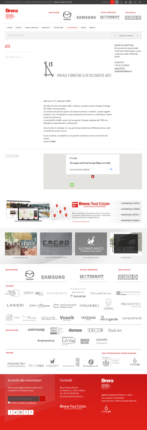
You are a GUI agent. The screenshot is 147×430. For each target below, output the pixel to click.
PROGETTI (46, 27)
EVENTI (19, 27)
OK (111, 169)
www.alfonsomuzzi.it (91, 245)
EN (117, 2)
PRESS (83, 27)
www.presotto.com (21, 245)
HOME (9, 27)
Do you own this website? (80, 169)
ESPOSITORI (58, 27)
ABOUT (92, 27)
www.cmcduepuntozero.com (56, 245)
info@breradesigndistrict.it (71, 396)
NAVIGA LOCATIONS (126, 36)
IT (112, 2)
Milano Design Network (63, 2)
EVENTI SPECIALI (31, 27)
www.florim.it (126, 245)
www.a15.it (119, 68)
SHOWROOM (72, 27)
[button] (93, 177)
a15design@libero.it (123, 71)
